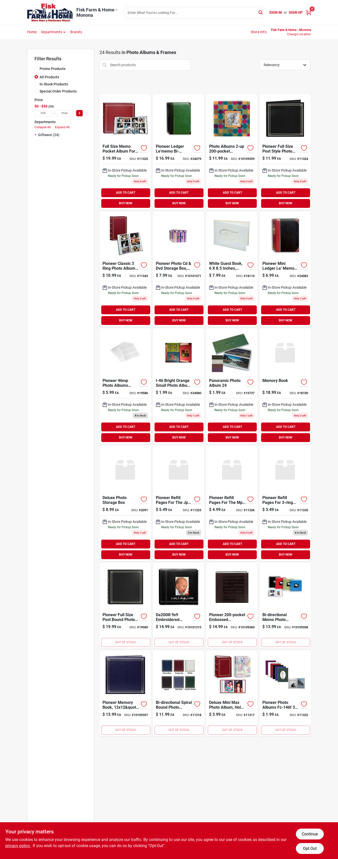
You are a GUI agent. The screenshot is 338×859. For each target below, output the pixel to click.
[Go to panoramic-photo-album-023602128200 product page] (232, 386)
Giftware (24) (48, 135)
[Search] (261, 12)
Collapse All (43, 127)
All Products (49, 77)
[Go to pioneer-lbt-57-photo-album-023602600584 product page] (285, 269)
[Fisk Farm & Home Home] (50, 13)
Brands (76, 32)
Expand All (62, 127)
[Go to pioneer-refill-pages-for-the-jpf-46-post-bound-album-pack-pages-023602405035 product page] (178, 503)
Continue (310, 834)
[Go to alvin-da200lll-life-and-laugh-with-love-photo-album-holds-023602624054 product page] (178, 606)
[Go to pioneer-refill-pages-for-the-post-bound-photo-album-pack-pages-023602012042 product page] (232, 503)
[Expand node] (36, 135)
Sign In (275, 12)
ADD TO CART (125, 192)
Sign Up (295, 12)
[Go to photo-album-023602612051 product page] (125, 606)
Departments (51, 32)
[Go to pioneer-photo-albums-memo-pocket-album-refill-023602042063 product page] (125, 386)
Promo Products (52, 68)
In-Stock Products (54, 84)
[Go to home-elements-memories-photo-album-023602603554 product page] (178, 386)
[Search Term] (195, 13)
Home (32, 32)
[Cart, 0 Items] (308, 12)
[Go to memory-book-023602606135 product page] (285, 386)
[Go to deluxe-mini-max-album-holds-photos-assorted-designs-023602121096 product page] (232, 693)
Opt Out (310, 848)
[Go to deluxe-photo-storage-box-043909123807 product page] (125, 503)
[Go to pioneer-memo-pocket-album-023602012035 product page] (125, 152)
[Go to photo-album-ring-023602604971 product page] (125, 269)
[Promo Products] (36, 68)
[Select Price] (79, 113)
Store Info (259, 32)
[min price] (43, 113)
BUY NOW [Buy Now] (125, 203)
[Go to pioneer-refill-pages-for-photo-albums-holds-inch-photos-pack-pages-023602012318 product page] (285, 503)
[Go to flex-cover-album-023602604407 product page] (285, 693)
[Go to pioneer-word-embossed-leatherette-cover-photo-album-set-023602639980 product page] (232, 606)
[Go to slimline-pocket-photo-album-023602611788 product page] (285, 152)
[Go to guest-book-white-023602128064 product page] (232, 269)
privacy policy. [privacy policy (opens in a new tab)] (18, 845)
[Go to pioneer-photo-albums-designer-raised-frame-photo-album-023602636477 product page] (232, 152)
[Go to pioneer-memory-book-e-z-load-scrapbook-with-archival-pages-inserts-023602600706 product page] (125, 693)
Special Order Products (58, 91)
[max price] (65, 113)
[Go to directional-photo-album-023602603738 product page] (178, 152)
